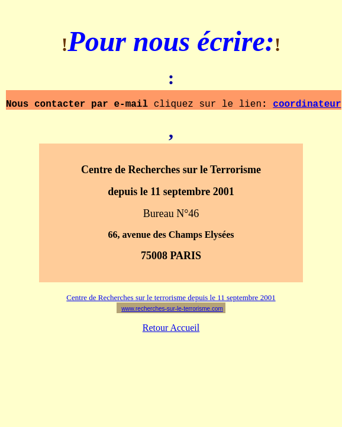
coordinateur (307, 107)
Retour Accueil (171, 332)
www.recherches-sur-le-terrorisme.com (172, 313)
